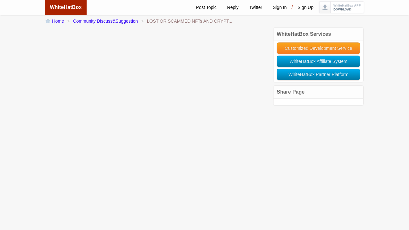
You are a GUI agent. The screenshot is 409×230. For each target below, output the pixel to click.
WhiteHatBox (66, 7)
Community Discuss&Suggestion (105, 21)
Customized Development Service (318, 48)
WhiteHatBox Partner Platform (319, 74)
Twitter (255, 7)
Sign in (280, 7)
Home (58, 21)
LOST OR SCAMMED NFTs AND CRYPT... (189, 21)
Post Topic (206, 7)
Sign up (305, 7)
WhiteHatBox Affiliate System (318, 61)
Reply (233, 7)
